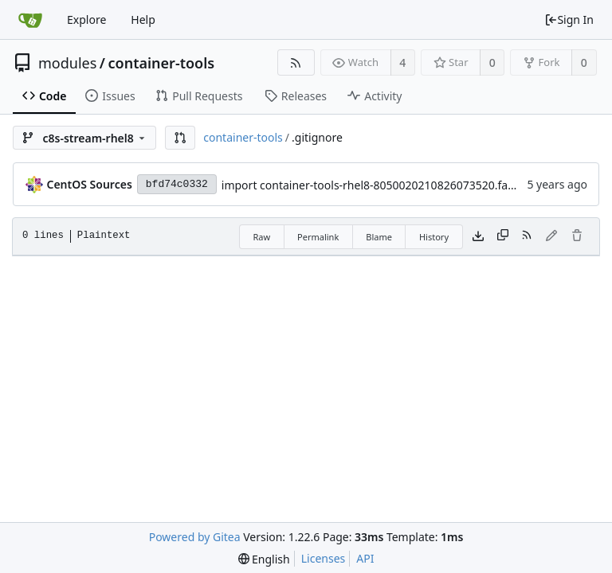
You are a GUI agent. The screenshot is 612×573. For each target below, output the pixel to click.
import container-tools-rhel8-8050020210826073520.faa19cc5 (383, 185)
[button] (180, 138)
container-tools (161, 63)
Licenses (323, 558)
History (434, 237)
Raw (261, 237)
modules (67, 63)
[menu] (264, 559)
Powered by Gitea (195, 536)
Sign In (569, 19)
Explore (86, 19)
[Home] (30, 20)
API (365, 558)
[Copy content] (503, 236)
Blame (379, 237)
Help (143, 19)
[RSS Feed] (296, 62)
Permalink (318, 237)
